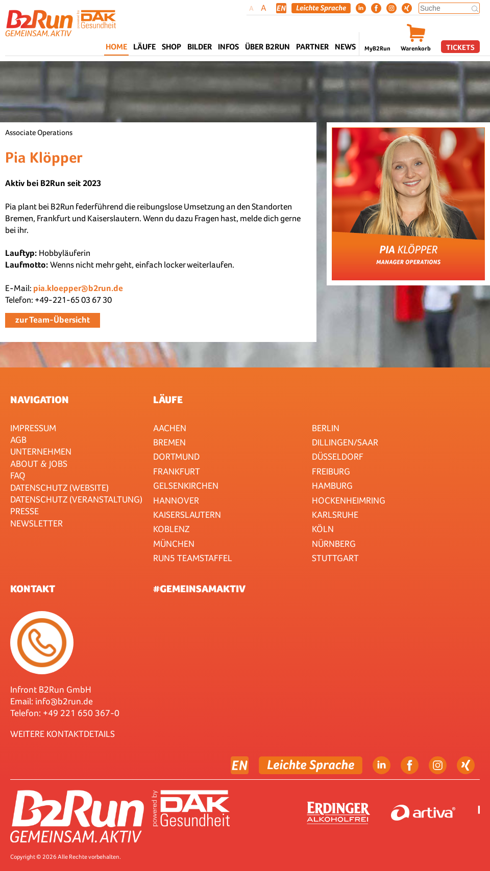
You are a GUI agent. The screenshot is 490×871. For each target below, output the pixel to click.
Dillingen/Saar (345, 442)
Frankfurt (176, 471)
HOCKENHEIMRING (348, 500)
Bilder (199, 46)
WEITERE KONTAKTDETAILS (62, 733)
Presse (24, 511)
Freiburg (331, 471)
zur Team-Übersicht (52, 320)
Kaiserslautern (187, 514)
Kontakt (32, 589)
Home (116, 46)
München (173, 543)
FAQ (18, 475)
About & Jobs (38, 463)
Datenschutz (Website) (59, 487)
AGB (18, 439)
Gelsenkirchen (185, 485)
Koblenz (171, 528)
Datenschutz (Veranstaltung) (76, 499)
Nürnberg (334, 543)
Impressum (33, 428)
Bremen (169, 442)
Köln (323, 528)
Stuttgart (335, 557)
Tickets (460, 47)
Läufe (168, 399)
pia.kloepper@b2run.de (78, 288)
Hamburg (332, 485)
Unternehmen (40, 451)
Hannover (176, 500)
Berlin (325, 428)
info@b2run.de (64, 701)
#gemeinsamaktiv (199, 589)
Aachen (169, 428)
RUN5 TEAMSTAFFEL (192, 557)
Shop (171, 46)
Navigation (39, 399)
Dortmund (176, 456)
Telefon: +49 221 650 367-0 (64, 712)
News (345, 46)
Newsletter (36, 523)
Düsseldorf (337, 456)
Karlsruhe (335, 514)
